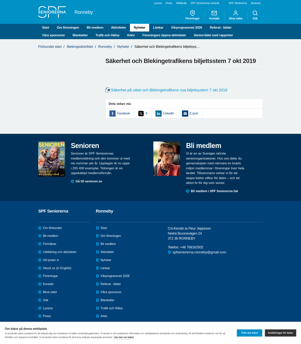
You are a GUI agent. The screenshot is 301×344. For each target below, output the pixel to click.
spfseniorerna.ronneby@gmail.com (199, 252)
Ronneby (105, 46)
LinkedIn (168, 113)
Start (45, 27)
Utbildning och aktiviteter (59, 252)
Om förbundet (52, 228)
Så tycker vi (51, 260)
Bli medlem (95, 27)
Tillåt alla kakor (249, 333)
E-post (194, 113)
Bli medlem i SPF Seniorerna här (214, 191)
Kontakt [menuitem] (214, 15)
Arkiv (131, 35)
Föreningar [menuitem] (192, 15)
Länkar (158, 27)
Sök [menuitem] (255, 15)
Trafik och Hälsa (107, 35)
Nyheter (140, 27)
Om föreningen (68, 27)
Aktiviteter (118, 27)
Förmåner (49, 244)
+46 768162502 (191, 247)
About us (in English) (57, 268)
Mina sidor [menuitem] (236, 15)
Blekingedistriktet (80, 46)
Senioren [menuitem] (256, 3)
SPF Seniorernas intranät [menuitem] (204, 3)
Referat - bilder (221, 27)
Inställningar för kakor (280, 333)
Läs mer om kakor (124, 337)
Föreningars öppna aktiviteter (164, 35)
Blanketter (80, 35)
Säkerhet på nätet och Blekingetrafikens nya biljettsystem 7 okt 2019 (169, 90)
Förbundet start (50, 46)
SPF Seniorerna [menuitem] (238, 3)
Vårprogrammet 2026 (186, 27)
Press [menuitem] (169, 3)
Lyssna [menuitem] (158, 3)
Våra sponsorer (53, 35)
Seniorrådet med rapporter (213, 35)
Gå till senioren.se (89, 181)
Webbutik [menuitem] (181, 3)
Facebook (123, 113)
